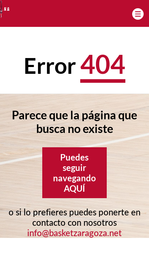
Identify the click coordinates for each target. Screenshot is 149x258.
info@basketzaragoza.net (74, 233)
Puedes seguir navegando (74, 173)
